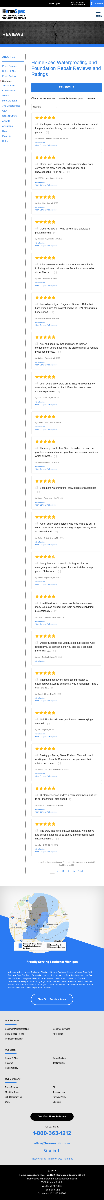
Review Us (66, 87)
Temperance (72, 984)
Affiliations (7, 126)
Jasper (58, 975)
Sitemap (57, 1102)
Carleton (62, 972)
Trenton (89, 984)
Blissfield (45, 972)
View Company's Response (46, 145)
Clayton (70, 972)
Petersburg (34, 981)
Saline (80, 981)
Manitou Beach (15, 978)
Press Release (9, 66)
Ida (52, 975)
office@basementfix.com (52, 1143)
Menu (99, 14)
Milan (34, 978)
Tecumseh (60, 984)
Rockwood (62, 981)
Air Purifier (58, 1034)
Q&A (4, 110)
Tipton (82, 984)
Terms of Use (59, 1092)
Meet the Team (9, 100)
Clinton (78, 972)
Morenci (50, 978)
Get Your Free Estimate (52, 1116)
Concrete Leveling (61, 1029)
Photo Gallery (9, 76)
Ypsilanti (47, 987)
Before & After (9, 71)
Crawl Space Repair (14, 1034)
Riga (43, 981)
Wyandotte (37, 987)
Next (80, 871)
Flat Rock (26, 975)
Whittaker (20, 987)
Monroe (42, 978)
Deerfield (87, 972)
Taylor (51, 984)
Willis (28, 987)
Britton (53, 972)
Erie (19, 975)
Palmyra (24, 981)
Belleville (35, 972)
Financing (7, 136)
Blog (4, 131)
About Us (8, 57)
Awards (6, 121)
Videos (5, 95)
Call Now (98, 3)
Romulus (72, 981)
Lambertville (77, 975)
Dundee (12, 975)
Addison (12, 972)
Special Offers (9, 116)
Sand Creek (13, 984)
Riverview (51, 981)
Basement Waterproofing (17, 1029)
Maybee (27, 978)
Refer (5, 141)
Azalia (27, 972)
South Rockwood (28, 984)
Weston (11, 987)
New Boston (61, 978)
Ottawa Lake (14, 981)
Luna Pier (88, 975)
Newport (72, 978)
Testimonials (8, 85)
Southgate (42, 984)
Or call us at (52, 1126)
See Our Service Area (52, 999)
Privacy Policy (59, 1097)
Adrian (20, 972)
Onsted (81, 978)
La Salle (66, 975)
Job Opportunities (11, 105)
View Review (40, 143)
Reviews (6, 81)
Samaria (88, 981)
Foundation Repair (14, 1039)
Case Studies (9, 90)
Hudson (46, 975)
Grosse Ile (36, 975)
